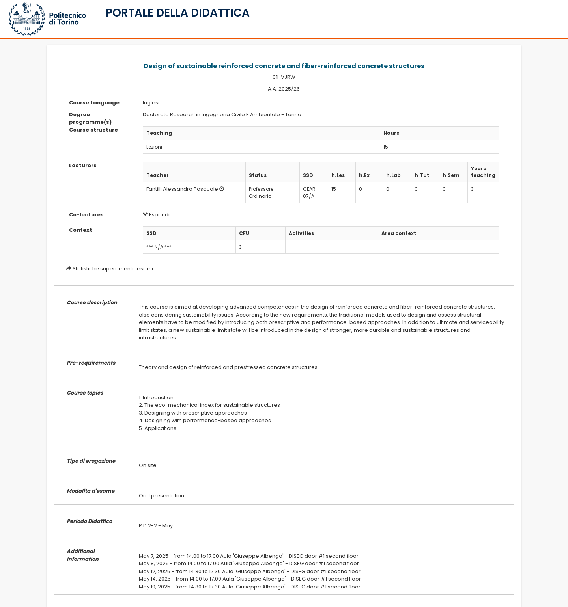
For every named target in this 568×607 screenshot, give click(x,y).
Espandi (156, 214)
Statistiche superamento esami (113, 268)
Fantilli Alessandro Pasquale (182, 189)
